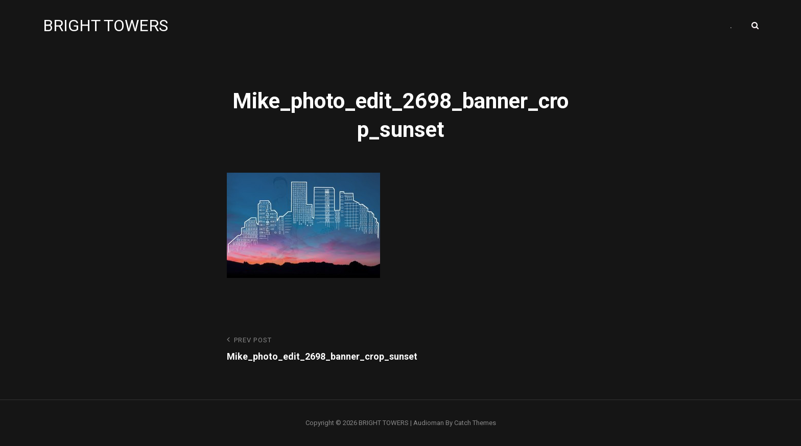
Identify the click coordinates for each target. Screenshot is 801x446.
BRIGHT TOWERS (105, 25)
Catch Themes (475, 423)
